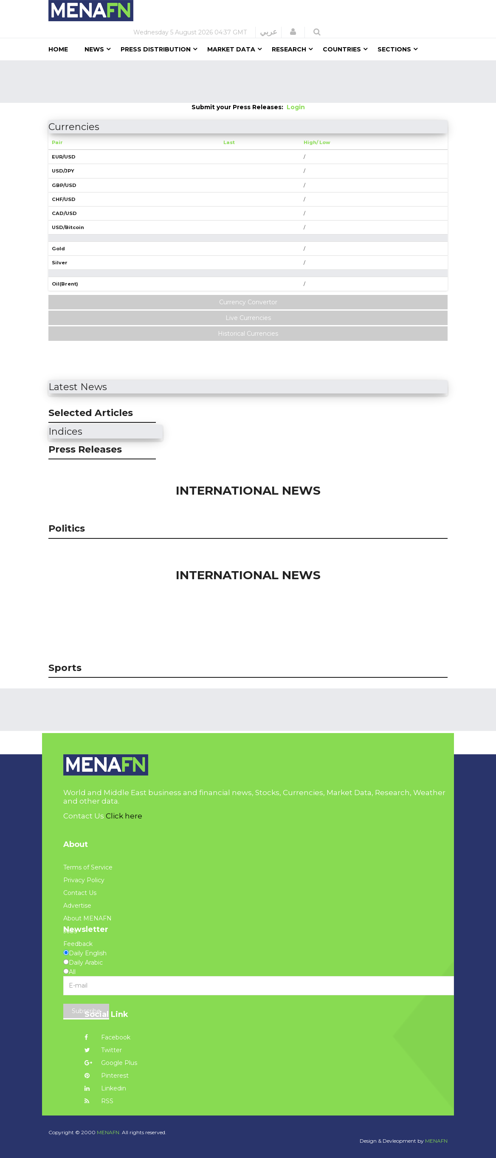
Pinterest (107, 1075)
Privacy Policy (83, 880)
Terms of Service (88, 867)
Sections (394, 49)
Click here (124, 816)
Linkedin (105, 1088)
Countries (342, 49)
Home (58, 49)
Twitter (103, 1050)
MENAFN (436, 1141)
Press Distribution (156, 49)
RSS (99, 1101)
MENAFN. (109, 1132)
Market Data (231, 49)
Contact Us (79, 893)
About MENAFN (87, 918)
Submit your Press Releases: (239, 107)
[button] (293, 32)
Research (289, 49)
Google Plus (111, 1063)
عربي (268, 32)
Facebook (107, 1037)
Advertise (77, 905)
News (94, 49)
